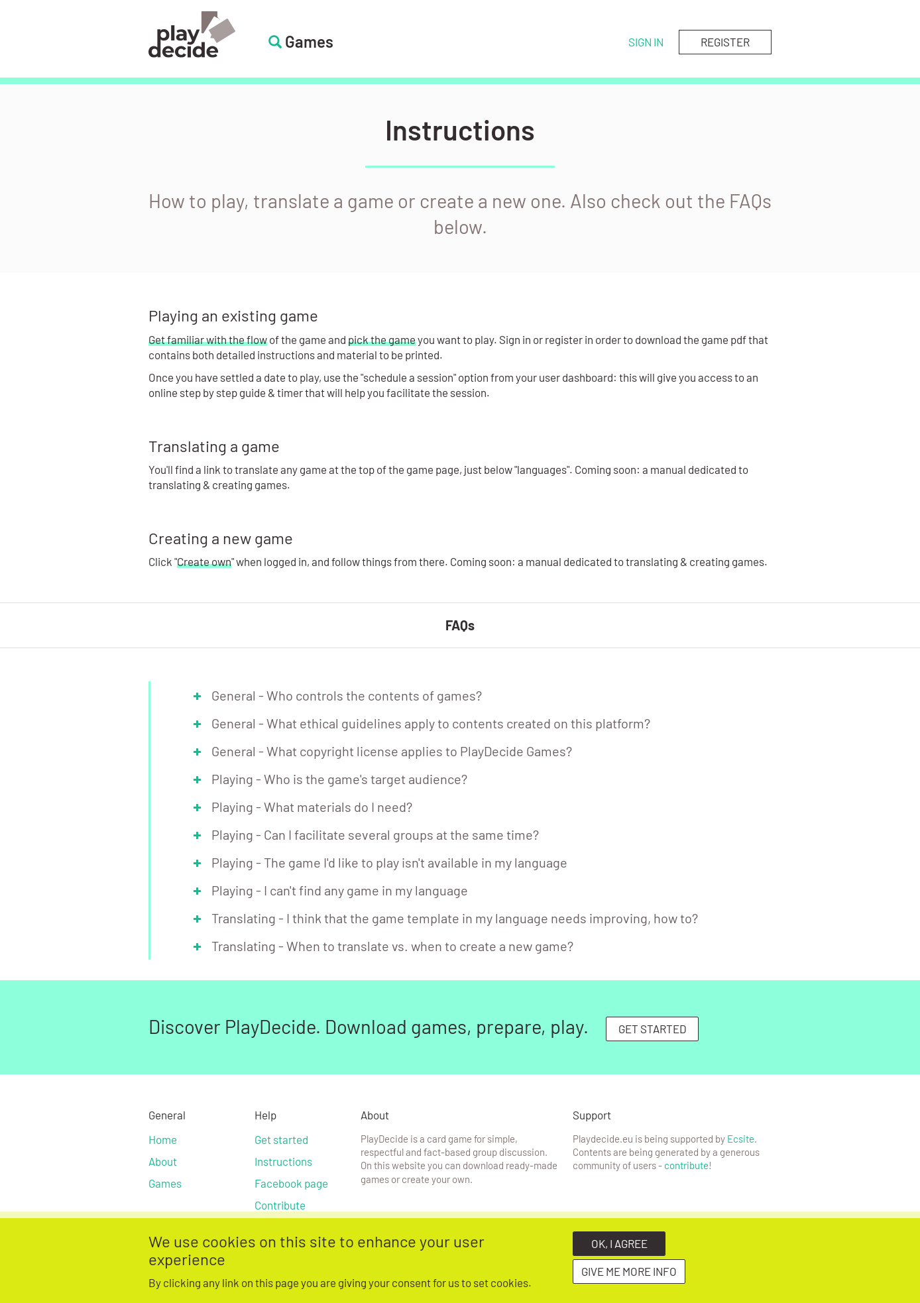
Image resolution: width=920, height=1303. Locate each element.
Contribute (280, 1205)
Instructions (283, 1161)
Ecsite (740, 1139)
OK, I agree (619, 1247)
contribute (686, 1165)
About (162, 1161)
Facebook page (291, 1183)
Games (165, 1183)
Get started (281, 1139)
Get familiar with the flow (207, 339)
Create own (204, 561)
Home (162, 1139)
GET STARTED (652, 1028)
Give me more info (629, 1275)
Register (725, 41)
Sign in (645, 41)
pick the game (382, 339)
